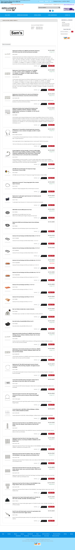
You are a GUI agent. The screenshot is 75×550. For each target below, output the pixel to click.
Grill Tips (65, 533)
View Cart (46, 1)
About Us (15, 533)
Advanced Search (64, 33)
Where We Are (18, 535)
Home (3, 533)
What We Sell (26, 535)
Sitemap (71, 533)
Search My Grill (30, 533)
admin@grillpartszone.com (69, 4)
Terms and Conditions (56, 533)
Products (9, 533)
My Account (41, 1)
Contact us (22, 533)
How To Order (46, 535)
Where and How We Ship (36, 535)
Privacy (37, 533)
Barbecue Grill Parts (55, 535)
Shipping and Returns (46, 533)
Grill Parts (63, 22)
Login (51, 1)
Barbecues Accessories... (66, 25)
